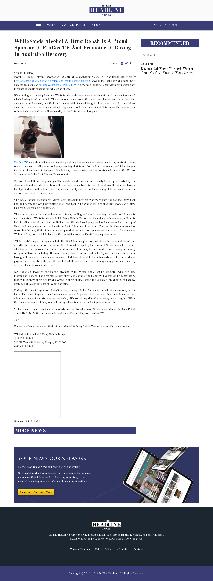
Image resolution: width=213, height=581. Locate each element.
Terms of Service (80, 549)
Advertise (122, 549)
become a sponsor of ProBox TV (57, 85)
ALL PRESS (77, 25)
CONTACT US (96, 25)
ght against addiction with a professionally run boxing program (53, 81)
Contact (138, 549)
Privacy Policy (103, 549)
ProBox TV (21, 162)
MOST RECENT (57, 25)
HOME (40, 25)
